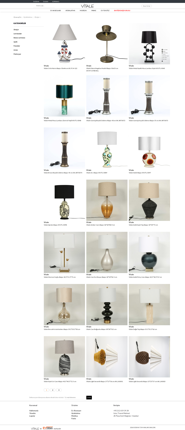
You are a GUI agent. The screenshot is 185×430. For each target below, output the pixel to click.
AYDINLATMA (70, 10)
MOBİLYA (83, 10)
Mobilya (74, 416)
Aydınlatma (27, 17)
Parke (73, 418)
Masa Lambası (19, 38)
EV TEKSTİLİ (105, 10)
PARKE (93, 10)
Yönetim (32, 413)
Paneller (17, 46)
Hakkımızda (33, 411)
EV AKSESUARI (55, 10)
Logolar (32, 416)
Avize (16, 50)
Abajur (37, 17)
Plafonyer (17, 54)
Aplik (15, 42)
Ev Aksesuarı (76, 411)
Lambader (18, 34)
